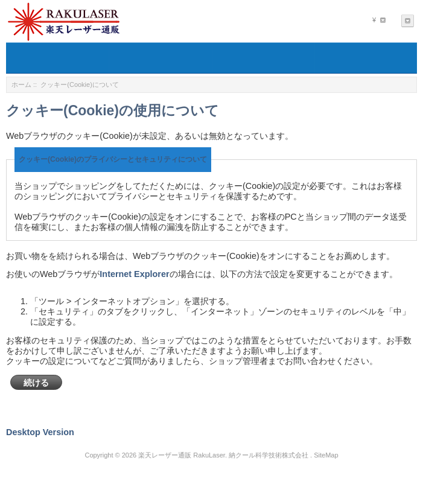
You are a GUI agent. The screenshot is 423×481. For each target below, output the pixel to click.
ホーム (21, 84)
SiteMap (326, 455)
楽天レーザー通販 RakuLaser (181, 455)
